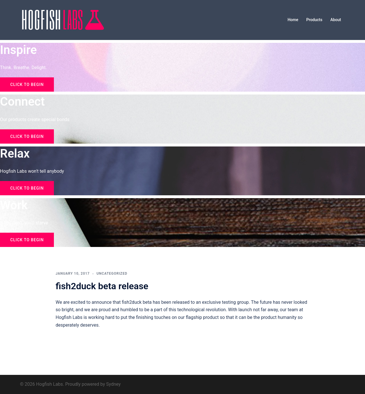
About (335, 19)
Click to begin (27, 84)
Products (314, 19)
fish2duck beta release (102, 286)
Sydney (113, 384)
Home (292, 19)
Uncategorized (111, 274)
